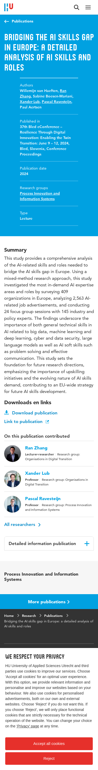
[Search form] (76, 7)
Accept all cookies (49, 743)
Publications (22, 21)
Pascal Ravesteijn (56, 101)
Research (29, 615)
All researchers (22, 524)
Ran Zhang (36, 447)
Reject (49, 758)
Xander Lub (30, 101)
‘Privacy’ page (27, 726)
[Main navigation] (88, 7)
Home (9, 615)
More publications (49, 601)
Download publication (30, 412)
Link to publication (27, 421)
